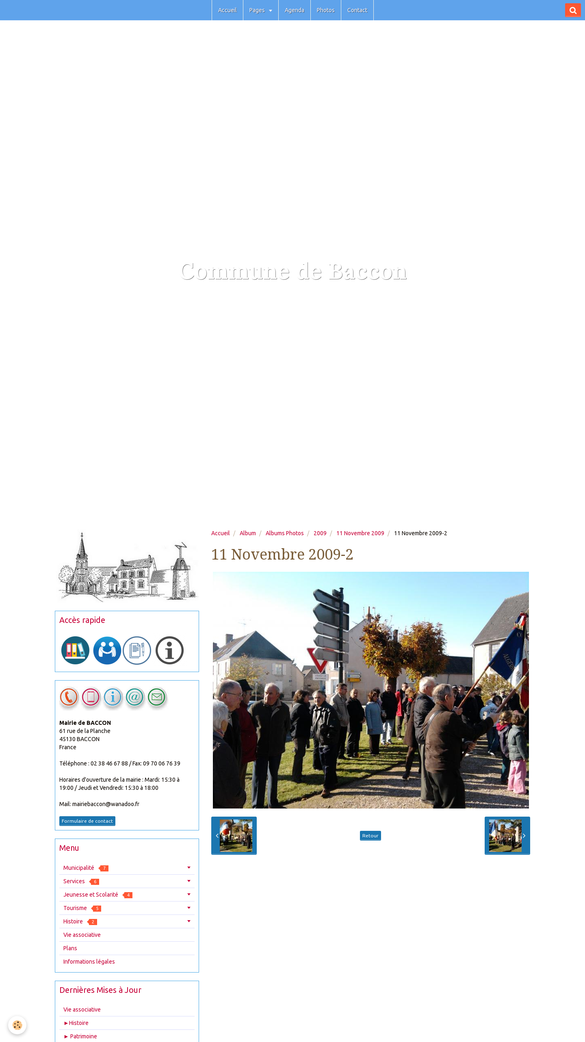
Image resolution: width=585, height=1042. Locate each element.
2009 (320, 533)
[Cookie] (17, 1025)
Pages (257, 10)
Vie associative (82, 935)
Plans (70, 948)
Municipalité (85, 868)
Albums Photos (285, 533)
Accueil (227, 10)
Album (248, 533)
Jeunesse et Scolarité (97, 894)
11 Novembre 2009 (360, 533)
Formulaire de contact (87, 821)
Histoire (80, 921)
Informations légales (89, 961)
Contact (357, 10)
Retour (370, 835)
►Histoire (76, 1023)
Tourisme (82, 908)
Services (81, 881)
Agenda (294, 10)
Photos (326, 10)
